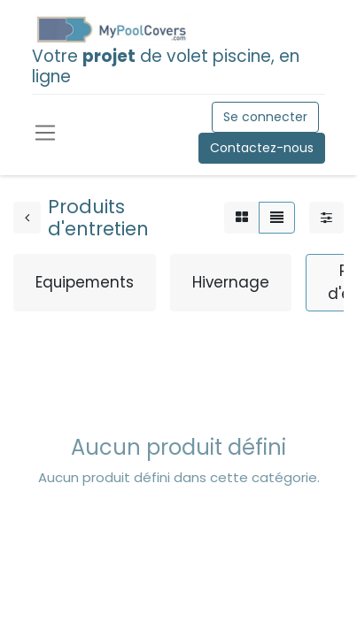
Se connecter (265, 117)
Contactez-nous (262, 148)
